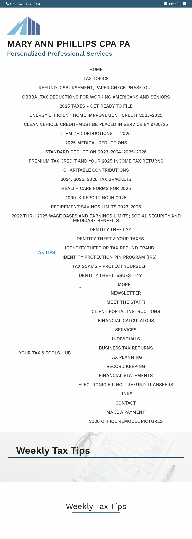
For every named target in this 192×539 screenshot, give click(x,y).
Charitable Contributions (96, 170)
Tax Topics (96, 78)
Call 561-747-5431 (24, 4)
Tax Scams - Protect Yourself (109, 266)
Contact (125, 403)
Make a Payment (125, 412)
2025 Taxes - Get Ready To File (96, 106)
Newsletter (126, 293)
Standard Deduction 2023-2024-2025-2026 (96, 152)
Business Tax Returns (126, 348)
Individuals (126, 339)
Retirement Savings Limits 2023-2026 (96, 207)
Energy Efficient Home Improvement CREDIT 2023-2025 (96, 115)
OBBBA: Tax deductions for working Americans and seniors (96, 97)
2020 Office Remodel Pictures (126, 421)
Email (171, 4)
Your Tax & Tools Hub (45, 353)
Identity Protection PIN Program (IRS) (110, 257)
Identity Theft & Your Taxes (109, 238)
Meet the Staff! (125, 302)
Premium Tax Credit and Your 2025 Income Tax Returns (96, 161)
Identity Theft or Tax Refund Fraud (109, 248)
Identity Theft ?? (109, 229)
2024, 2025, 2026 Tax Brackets (96, 179)
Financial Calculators (126, 320)
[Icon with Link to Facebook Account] (184, 4)
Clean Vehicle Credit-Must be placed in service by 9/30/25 (96, 124)
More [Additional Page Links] (124, 284)
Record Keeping (125, 366)
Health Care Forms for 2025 (96, 188)
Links (125, 393)
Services (126, 329)
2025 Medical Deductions (96, 143)
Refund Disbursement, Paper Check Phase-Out (96, 87)
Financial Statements (126, 375)
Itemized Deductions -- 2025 (96, 133)
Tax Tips (45, 252)
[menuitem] (96, 352)
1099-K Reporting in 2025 (96, 197)
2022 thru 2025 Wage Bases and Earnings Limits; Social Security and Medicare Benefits (96, 218)
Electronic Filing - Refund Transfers (125, 384)
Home (96, 69)
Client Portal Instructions (126, 311)
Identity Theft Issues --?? (109, 275)
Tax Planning (125, 357)
